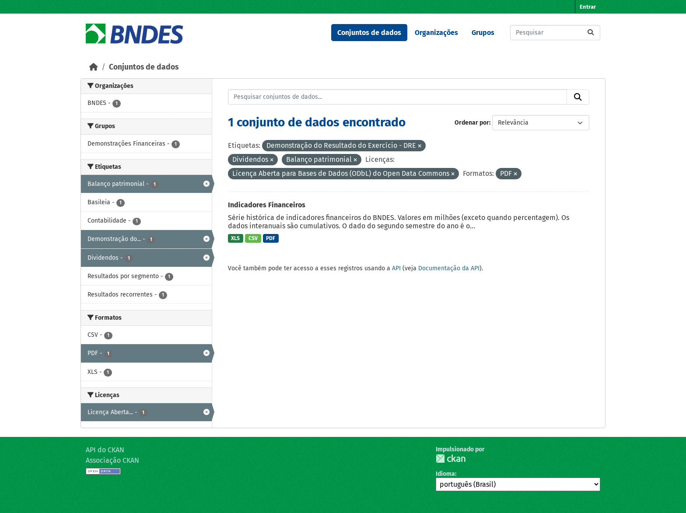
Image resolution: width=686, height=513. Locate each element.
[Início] (93, 67)
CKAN (451, 458)
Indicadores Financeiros (266, 205)
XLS (235, 238)
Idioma (445, 474)
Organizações (436, 32)
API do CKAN (105, 450)
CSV (253, 238)
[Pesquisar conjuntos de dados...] (555, 32)
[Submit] (590, 32)
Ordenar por (472, 122)
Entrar (588, 6)
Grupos (483, 32)
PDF (270, 238)
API (396, 268)
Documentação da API (449, 268)
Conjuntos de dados (369, 32)
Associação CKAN (112, 460)
